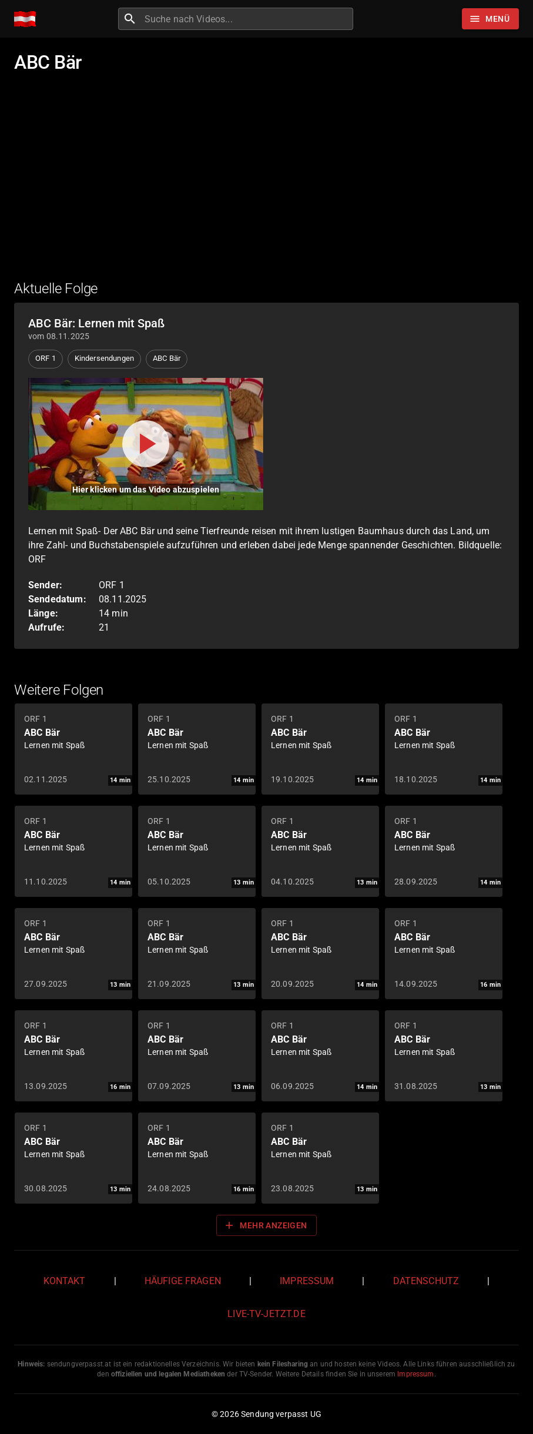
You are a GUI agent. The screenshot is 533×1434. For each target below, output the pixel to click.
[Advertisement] (266, 184)
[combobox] (247, 19)
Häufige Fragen (183, 1280)
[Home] (28, 19)
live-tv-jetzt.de (266, 1313)
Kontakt (64, 1280)
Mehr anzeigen (265, 1225)
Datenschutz (426, 1280)
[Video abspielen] (145, 444)
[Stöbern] (490, 18)
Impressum (307, 1280)
